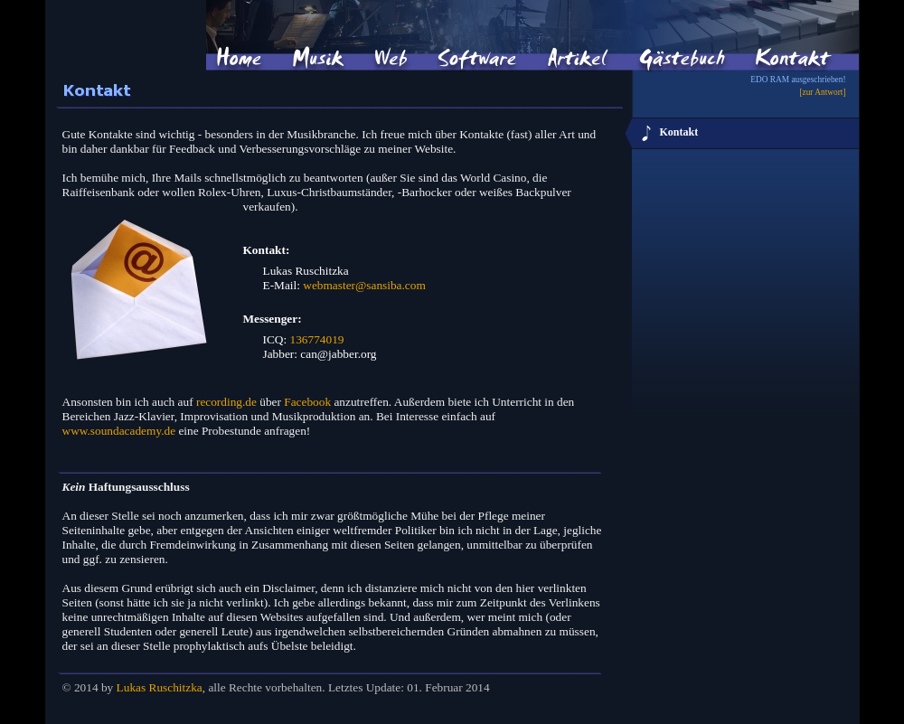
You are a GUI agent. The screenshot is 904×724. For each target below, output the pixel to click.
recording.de (226, 402)
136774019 (317, 339)
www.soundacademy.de (119, 430)
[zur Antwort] (822, 92)
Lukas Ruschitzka (159, 687)
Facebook (307, 402)
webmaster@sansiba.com (364, 285)
